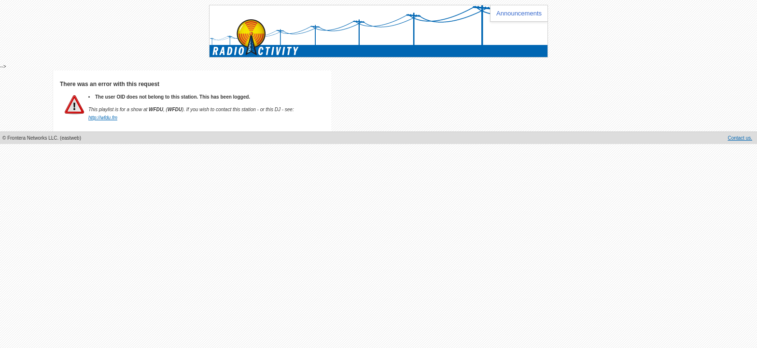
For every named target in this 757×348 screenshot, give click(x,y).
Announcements (519, 13)
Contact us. (740, 138)
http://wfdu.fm (102, 117)
